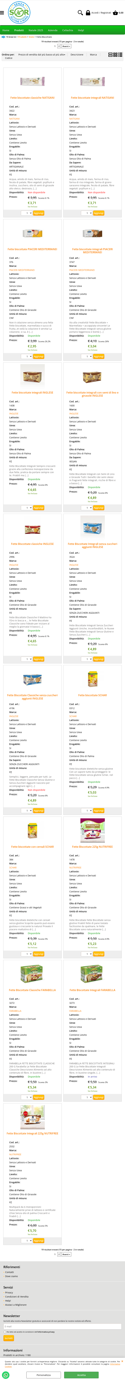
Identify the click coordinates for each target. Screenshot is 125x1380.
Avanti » (66, 46)
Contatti (9, 1272)
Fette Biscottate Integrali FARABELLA (92, 990)
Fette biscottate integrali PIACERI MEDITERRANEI (92, 250)
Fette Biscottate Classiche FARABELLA (32, 990)
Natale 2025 (36, 30)
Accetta (81, 1375)
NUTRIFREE (75, 867)
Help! (81, 30)
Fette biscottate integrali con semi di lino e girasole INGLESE (92, 394)
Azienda (52, 30)
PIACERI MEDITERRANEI (22, 270)
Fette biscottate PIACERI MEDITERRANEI (32, 249)
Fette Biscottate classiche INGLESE (32, 544)
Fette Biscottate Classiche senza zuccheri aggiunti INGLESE (32, 696)
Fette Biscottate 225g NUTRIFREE (92, 847)
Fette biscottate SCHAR (92, 695)
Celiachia (67, 30)
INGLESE (13, 413)
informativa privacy (46, 1332)
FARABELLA (15, 1010)
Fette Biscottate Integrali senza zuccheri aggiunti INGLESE (92, 545)
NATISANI (14, 118)
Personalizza (44, 1375)
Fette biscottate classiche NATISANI (32, 97)
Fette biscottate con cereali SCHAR (32, 847)
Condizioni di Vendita (16, 1296)
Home (5, 30)
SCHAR (73, 716)
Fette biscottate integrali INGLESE (32, 392)
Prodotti (19, 30)
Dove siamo (11, 1276)
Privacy (9, 1292)
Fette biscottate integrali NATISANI (92, 97)
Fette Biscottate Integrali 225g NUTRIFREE (32, 1133)
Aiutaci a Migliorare (16, 1304)
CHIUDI (122, 1361)
